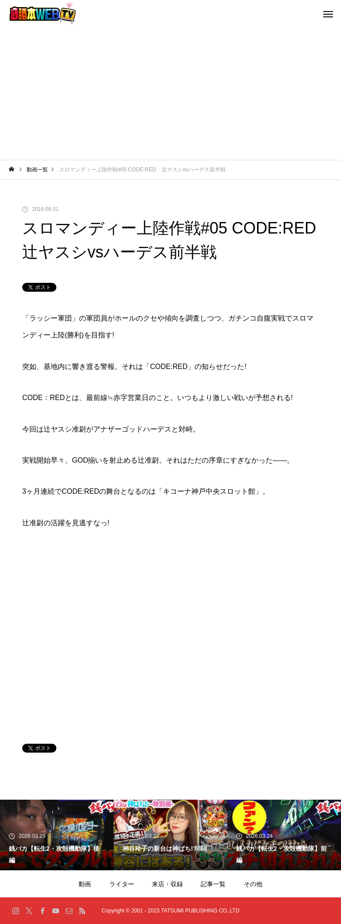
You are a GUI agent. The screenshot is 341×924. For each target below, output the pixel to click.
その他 (253, 884)
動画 (85, 884)
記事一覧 (213, 884)
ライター (121, 884)
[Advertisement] (170, 93)
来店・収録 (167, 884)
